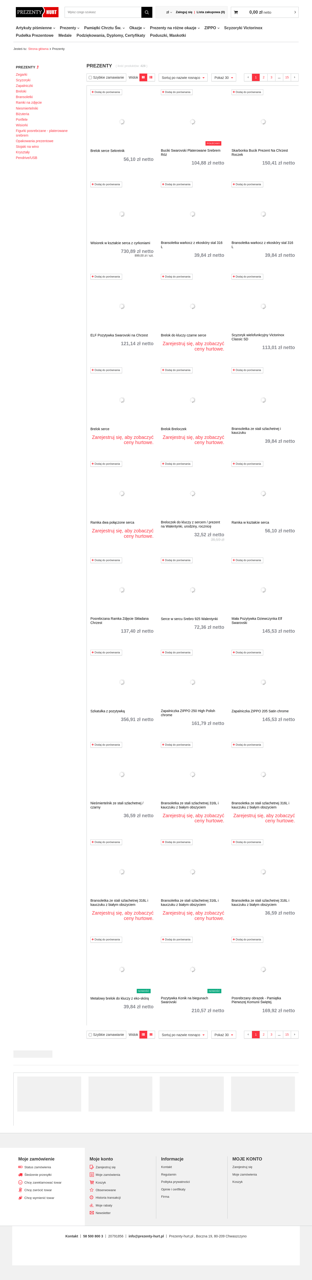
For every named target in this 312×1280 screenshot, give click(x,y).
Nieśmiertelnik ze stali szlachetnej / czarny (116, 805)
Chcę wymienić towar (39, 1198)
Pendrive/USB (26, 158)
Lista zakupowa (211, 12)
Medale (65, 35)
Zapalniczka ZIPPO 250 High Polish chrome (188, 713)
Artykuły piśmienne (34, 28)
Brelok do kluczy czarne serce (183, 335)
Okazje (135, 28)
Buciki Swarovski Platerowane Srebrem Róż (190, 152)
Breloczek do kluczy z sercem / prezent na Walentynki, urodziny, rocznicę (190, 524)
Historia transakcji (108, 1197)
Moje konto (101, 1159)
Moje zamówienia (108, 1175)
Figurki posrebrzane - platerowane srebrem (42, 133)
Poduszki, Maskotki (168, 35)
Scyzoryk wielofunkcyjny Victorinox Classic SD (258, 337)
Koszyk (101, 1182)
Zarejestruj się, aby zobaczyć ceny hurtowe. (193, 346)
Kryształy (23, 152)
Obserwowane (106, 1190)
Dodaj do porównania (106, 92)
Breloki (21, 91)
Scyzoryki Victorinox (243, 28)
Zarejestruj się (106, 1167)
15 (287, 77)
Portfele (22, 119)
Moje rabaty (104, 1205)
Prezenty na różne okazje (173, 28)
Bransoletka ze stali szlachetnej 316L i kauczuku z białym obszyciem (190, 805)
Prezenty (68, 28)
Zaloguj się (184, 12)
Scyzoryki (23, 80)
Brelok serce (99, 429)
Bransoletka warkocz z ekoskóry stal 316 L (192, 245)
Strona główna (38, 49)
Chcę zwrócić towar (38, 1190)
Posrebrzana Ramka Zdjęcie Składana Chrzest (119, 621)
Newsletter (103, 1213)
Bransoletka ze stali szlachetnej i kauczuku (256, 431)
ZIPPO (210, 28)
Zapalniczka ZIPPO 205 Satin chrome (260, 711)
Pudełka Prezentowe (35, 35)
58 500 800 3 (93, 1236)
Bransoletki (24, 97)
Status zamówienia (37, 1167)
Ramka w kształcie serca (250, 522)
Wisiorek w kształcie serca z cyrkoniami (120, 243)
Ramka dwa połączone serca (112, 522)
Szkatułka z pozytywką (107, 711)
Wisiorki (22, 125)
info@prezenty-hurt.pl (146, 1236)
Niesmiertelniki (27, 108)
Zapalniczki (24, 86)
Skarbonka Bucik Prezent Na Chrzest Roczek (260, 152)
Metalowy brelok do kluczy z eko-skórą (119, 998)
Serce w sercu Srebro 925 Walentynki (189, 619)
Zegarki (21, 74)
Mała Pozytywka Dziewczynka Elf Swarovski (257, 621)
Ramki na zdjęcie (29, 102)
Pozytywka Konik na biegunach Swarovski (184, 1000)
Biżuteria (22, 114)
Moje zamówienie (36, 1159)
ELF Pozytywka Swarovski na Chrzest (119, 335)
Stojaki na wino (27, 146)
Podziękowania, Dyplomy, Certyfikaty (111, 35)
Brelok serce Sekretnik (107, 151)
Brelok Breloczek (173, 429)
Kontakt (71, 1236)
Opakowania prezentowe (34, 141)
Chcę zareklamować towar (42, 1182)
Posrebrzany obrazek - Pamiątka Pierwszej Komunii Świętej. (256, 1000)
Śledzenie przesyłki (37, 1175)
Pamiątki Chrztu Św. (102, 28)
